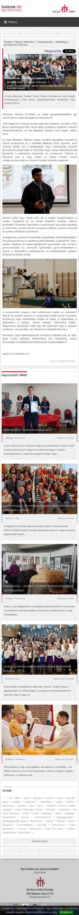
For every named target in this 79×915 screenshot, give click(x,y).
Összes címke (39, 841)
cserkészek (24, 832)
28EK (17, 798)
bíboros (25, 817)
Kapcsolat (40, 872)
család (70, 828)
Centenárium (58, 825)
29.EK (26, 798)
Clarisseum (35, 828)
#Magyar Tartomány (36, 82)
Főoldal (8, 42)
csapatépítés (9, 832)
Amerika (51, 805)
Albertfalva (46, 802)
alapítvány (30, 802)
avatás (25, 813)
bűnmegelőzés (25, 825)
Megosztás (52, 51)
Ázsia (35, 813)
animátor (51, 809)
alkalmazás (8, 805)
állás (31, 805)
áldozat (70, 802)
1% (10, 798)
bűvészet (42, 825)
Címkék (7, 790)
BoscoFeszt (37, 821)
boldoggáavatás (65, 817)
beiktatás (47, 813)
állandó (22, 805)
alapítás (16, 802)
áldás (59, 802)
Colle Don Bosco (54, 828)
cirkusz (22, 828)
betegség (69, 813)
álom (40, 805)
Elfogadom (66, 912)
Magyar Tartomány (24, 42)
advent (49, 798)
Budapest (7, 825)
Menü (10, 22)
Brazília (61, 821)
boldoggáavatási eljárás (14, 821)
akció (5, 802)
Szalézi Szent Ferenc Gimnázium (48, 86)
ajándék (70, 798)
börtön (50, 821)
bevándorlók (8, 817)
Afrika (60, 798)
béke (58, 813)
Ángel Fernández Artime (28, 809)
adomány (38, 798)
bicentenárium (43, 817)
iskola (9, 86)
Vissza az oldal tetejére (62, 361)
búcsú (71, 821)
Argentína (64, 809)
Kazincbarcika (22, 86)
